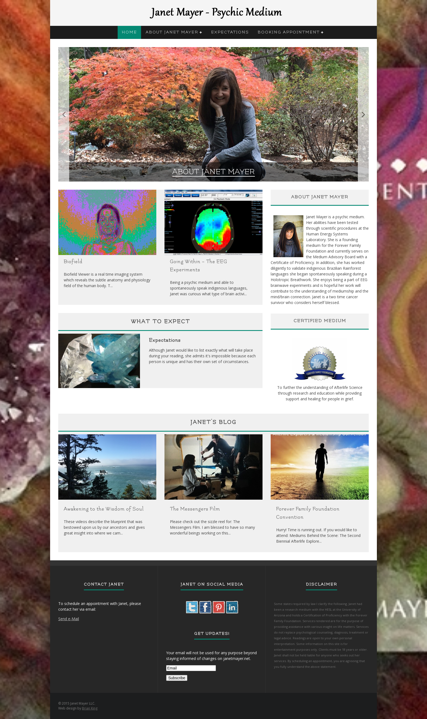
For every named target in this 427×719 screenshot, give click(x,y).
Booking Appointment (289, 32)
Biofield (73, 262)
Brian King (89, 708)
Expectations (230, 32)
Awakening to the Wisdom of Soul (104, 509)
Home (129, 32)
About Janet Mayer (172, 32)
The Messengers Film (195, 509)
